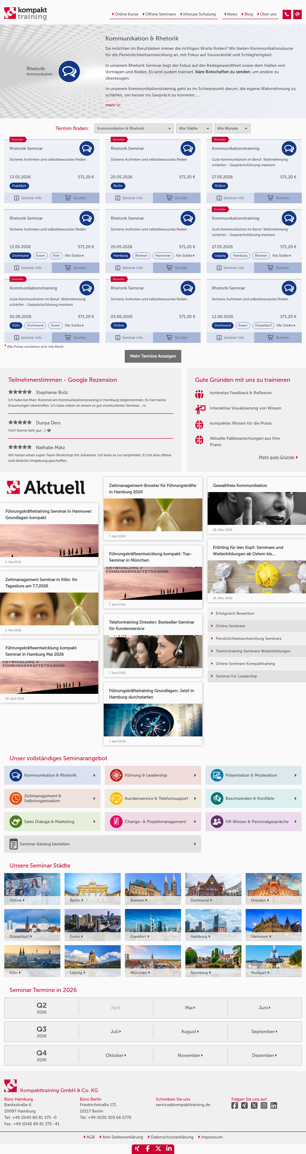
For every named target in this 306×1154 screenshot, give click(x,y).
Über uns (266, 14)
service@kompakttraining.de (183, 1104)
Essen (40, 255)
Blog (247, 14)
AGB (89, 1137)
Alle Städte (74, 255)
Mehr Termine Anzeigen (153, 356)
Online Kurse (125, 14)
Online (220, 186)
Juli (116, 1031)
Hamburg (120, 255)
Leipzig (220, 255)
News (230, 14)
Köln (56, 255)
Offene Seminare (159, 14)
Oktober (116, 1055)
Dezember (264, 1055)
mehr (112, 104)
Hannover (163, 255)
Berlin (118, 186)
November (190, 1055)
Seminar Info (28, 198)
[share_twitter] (158, 1149)
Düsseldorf (263, 325)
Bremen (141, 255)
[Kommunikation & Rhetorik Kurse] (287, 14)
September (264, 1031)
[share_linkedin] (169, 1149)
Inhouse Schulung (198, 14)
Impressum (210, 1137)
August (190, 1031)
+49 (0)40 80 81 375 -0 (34, 1117)
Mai (190, 1008)
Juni (264, 1008)
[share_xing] (137, 1149)
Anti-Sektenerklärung (121, 1137)
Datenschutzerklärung (170, 1137)
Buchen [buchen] (75, 198)
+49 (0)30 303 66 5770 (109, 1117)
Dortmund (20, 255)
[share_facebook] (147, 1149)
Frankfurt (19, 186)
